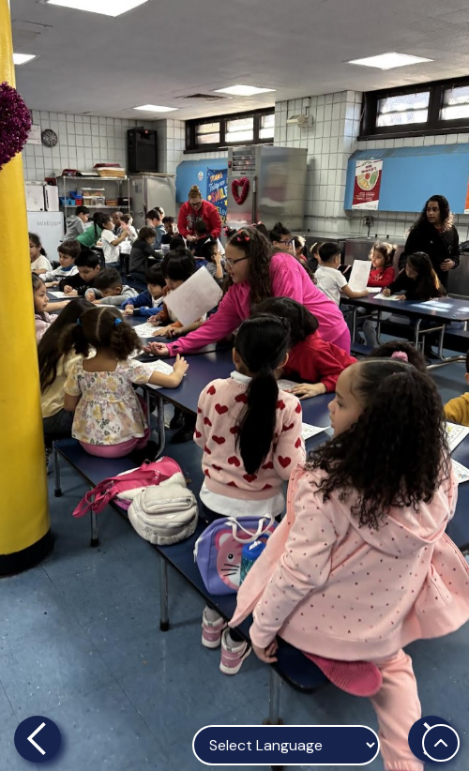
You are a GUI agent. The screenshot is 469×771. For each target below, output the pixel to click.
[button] (37, 385)
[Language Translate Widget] (286, 745)
